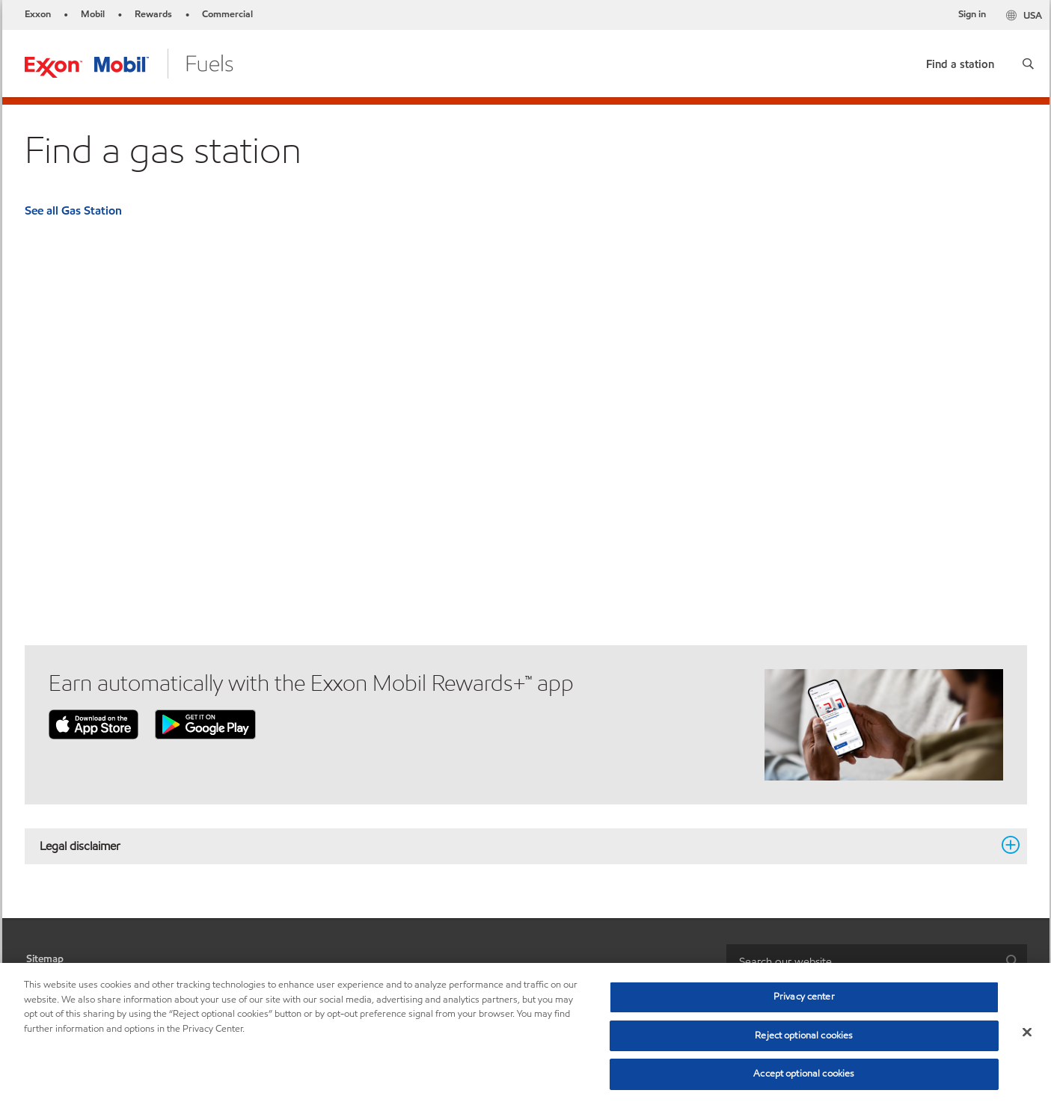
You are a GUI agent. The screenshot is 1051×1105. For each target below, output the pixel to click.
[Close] (1027, 1032)
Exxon (38, 14)
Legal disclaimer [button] (517, 845)
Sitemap (45, 959)
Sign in (972, 14)
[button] (1028, 63)
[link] (960, 61)
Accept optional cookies (803, 1073)
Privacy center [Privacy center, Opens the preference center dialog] (804, 996)
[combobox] (876, 961)
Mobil (93, 14)
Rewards (153, 14)
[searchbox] (861, 961)
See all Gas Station (73, 210)
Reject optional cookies (804, 1035)
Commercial (227, 14)
